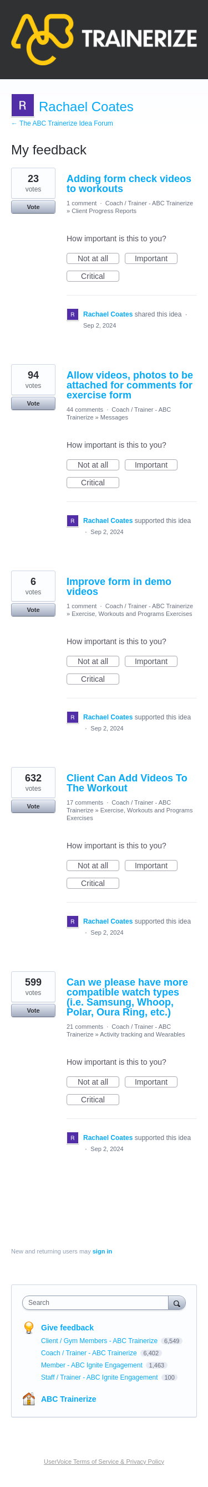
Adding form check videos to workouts (129, 183)
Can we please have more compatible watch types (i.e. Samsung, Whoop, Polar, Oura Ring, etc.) (127, 997)
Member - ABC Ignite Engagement (92, 1365)
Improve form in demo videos (119, 586)
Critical (100, 277)
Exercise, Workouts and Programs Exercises (132, 613)
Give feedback (67, 1327)
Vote (33, 207)
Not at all (98, 259)
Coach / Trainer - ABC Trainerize (149, 203)
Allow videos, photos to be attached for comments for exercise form (130, 385)
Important (156, 259)
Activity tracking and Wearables (142, 1034)
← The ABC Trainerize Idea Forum (62, 123)
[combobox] (98, 1303)
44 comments (85, 409)
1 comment (82, 203)
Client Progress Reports (104, 211)
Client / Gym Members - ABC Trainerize (100, 1341)
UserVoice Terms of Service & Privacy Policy (104, 1461)
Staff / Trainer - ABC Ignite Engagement (100, 1377)
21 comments (85, 1026)
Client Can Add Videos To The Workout (127, 783)
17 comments (85, 802)
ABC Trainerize (69, 1399)
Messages (114, 417)
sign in (102, 1251)
